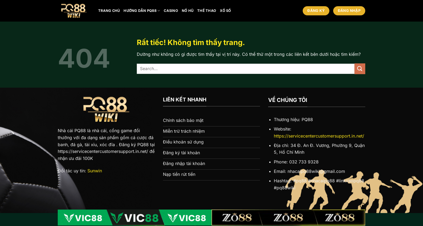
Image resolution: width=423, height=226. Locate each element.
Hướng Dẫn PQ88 (142, 10)
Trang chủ (109, 11)
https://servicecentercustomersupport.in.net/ (319, 136)
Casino (171, 11)
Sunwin (94, 170)
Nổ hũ (187, 11)
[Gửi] (359, 68)
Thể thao (206, 11)
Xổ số (225, 11)
